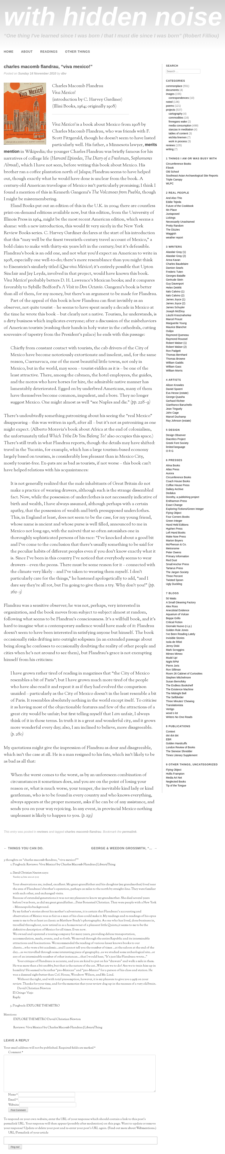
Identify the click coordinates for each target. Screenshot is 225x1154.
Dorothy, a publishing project (182, 497)
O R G (169, 450)
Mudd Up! (171, 657)
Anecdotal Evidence (177, 610)
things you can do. (25, 848)
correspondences (179, 97)
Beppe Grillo (173, 618)
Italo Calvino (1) (175, 291)
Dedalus (171, 493)
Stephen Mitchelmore (178, 677)
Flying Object (173, 512)
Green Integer (174, 520)
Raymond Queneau (177, 334)
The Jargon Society (177, 572)
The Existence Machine (179, 689)
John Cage (172, 412)
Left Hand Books (176, 532)
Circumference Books (178, 163)
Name (13, 1095)
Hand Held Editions (177, 524)
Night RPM (172, 661)
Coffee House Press (177, 485)
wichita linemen (178, 137)
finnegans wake (178, 121)
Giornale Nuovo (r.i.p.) (179, 626)
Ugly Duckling (174, 583)
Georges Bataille (176, 275)
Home (9, 51)
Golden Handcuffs (176, 743)
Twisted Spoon (174, 580)
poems (170, 105)
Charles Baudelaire (177, 263)
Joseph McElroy (175, 311)
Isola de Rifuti (174, 641)
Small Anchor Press (177, 564)
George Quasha (175, 396)
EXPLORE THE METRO (43, 1006)
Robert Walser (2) (176, 346)
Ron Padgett (173, 350)
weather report (174, 237)
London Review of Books (180, 747)
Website (13, 1105)
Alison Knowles (175, 385)
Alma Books (173, 465)
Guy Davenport (175, 283)
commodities (176, 117)
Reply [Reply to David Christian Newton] (16, 997)
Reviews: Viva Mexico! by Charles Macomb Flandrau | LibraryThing (71, 864)
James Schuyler (175, 307)
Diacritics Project (176, 439)
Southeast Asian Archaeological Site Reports (192, 175)
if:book (170, 167)
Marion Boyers (174, 540)
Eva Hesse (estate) (177, 392)
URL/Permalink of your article (28, 1133)
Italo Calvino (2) (175, 295)
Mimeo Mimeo (174, 653)
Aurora (170, 473)
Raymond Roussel (176, 338)
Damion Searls (174, 267)
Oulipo (169, 331)
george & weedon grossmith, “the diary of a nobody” (122, 848)
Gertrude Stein (174, 279)
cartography (176, 113)
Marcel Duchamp (176, 416)
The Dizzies (173, 229)
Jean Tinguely (174, 408)
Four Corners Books (177, 516)
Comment (15, 1052)
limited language (175, 446)
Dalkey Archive (174, 489)
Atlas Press (172, 469)
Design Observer (176, 435)
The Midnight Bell (176, 693)
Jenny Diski (173, 645)
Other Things (77, 51)
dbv (63, 73)
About (27, 51)
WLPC (169, 183)
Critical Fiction (174, 622)
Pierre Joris (172, 665)
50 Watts (171, 598)
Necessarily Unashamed (180, 221)
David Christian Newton (27, 873)
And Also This (174, 197)
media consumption (180, 125)
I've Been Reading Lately (180, 634)
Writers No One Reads (179, 717)
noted (169, 101)
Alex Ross (172, 606)
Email (13, 1100)
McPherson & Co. (176, 544)
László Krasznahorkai (178, 315)
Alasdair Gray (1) (176, 251)
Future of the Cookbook (179, 205)
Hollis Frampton (175, 773)
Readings (49, 51)
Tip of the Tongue (176, 785)
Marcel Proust (174, 319)
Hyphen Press (174, 528)
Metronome (172, 548)
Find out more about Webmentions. (132, 1128)
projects (170, 109)
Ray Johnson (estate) (178, 420)
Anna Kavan (173, 259)
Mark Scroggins (175, 649)
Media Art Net (174, 777)
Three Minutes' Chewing (180, 701)
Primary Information (177, 556)
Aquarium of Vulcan (177, 614)
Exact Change (174, 504)
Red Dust (171, 560)
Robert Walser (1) (176, 342)
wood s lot (172, 713)
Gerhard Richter (175, 400)
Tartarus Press (174, 568)
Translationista (174, 705)
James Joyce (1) (175, 299)
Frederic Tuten (174, 271)
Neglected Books (176, 781)
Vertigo (170, 709)
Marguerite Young (176, 323)
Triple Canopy (174, 179)
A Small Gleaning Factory (181, 602)
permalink (129, 831)
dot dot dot (172, 735)
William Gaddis (174, 362)
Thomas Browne (175, 358)
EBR (168, 739)
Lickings (171, 217)
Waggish (171, 233)
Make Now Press (176, 536)
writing (169, 149)
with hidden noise (113, 16)
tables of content (178, 133)
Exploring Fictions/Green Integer (185, 508)
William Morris (174, 370)
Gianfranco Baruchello (179, 404)
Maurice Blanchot (176, 327)
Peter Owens (173, 552)
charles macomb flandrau (83, 831)
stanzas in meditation (181, 129)
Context (170, 731)
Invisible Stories (175, 637)
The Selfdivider (174, 697)
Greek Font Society (177, 443)
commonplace (174, 86)
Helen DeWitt (173, 287)
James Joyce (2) (175, 303)
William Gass (173, 366)
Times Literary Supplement (181, 755)
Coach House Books (178, 481)
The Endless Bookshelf (179, 685)
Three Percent (174, 576)
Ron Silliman (173, 669)
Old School (172, 171)
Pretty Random (174, 225)
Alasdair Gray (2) (176, 255)
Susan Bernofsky (176, 681)
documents (172, 89)
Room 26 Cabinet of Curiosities (184, 673)
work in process (178, 141)
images (170, 93)
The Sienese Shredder (179, 751)
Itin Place (171, 209)
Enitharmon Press (176, 500)
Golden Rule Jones (177, 630)
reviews (42, 831)
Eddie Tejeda (173, 201)
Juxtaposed (173, 213)
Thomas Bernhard (176, 354)
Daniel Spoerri (174, 389)
